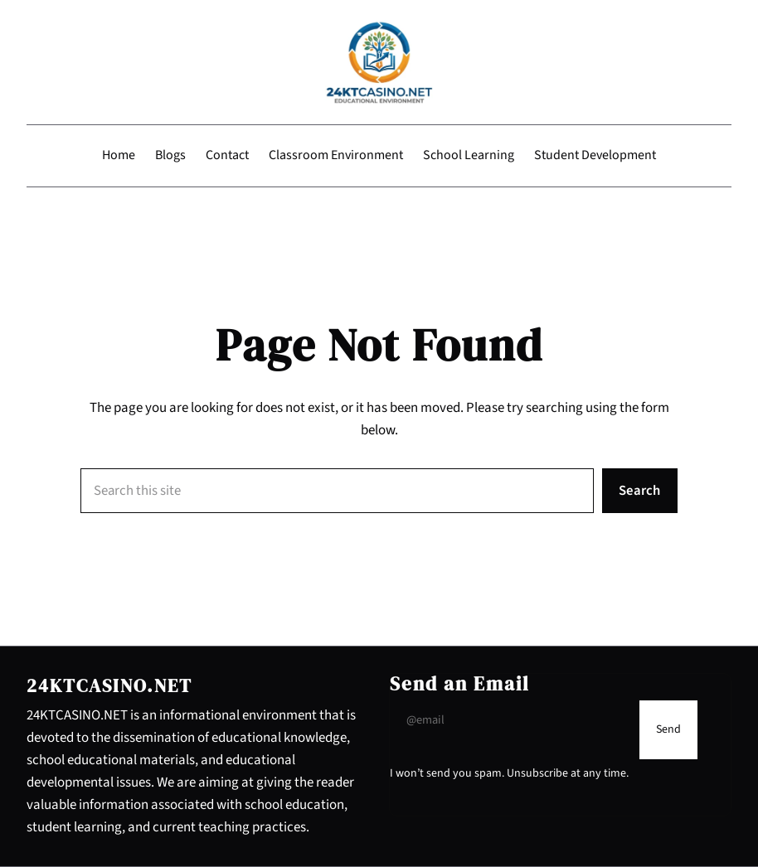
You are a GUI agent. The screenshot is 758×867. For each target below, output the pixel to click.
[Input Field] (510, 719)
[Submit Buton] (668, 730)
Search (639, 491)
